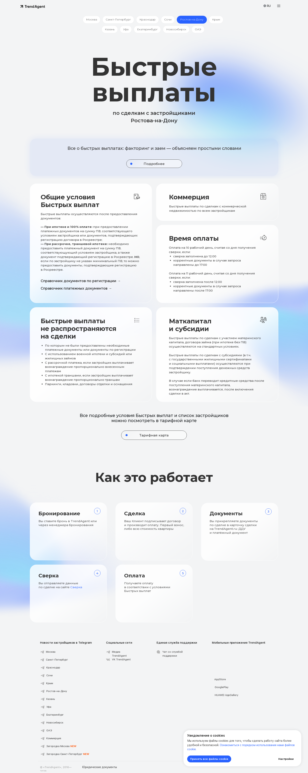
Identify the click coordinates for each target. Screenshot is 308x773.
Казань (108, 30)
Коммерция (53, 739)
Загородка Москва (61, 747)
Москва (89, 20)
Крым (218, 20)
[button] (278, 6)
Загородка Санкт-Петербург (67, 755)
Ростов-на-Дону (193, 20)
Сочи (168, 20)
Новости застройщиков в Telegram (66, 644)
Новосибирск (177, 30)
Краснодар (147, 20)
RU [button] (268, 5)
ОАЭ (199, 30)
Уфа (125, 30)
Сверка (76, 589)
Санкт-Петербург (117, 20)
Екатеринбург (147, 30)
